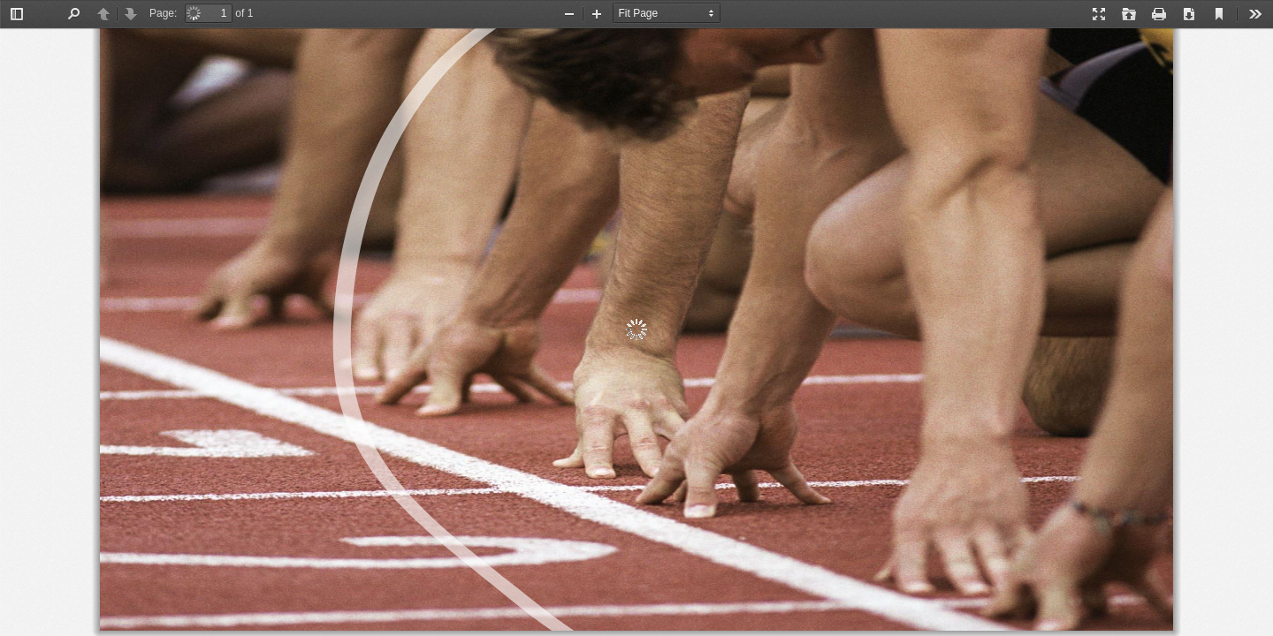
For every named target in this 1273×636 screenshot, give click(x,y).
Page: (163, 13)
